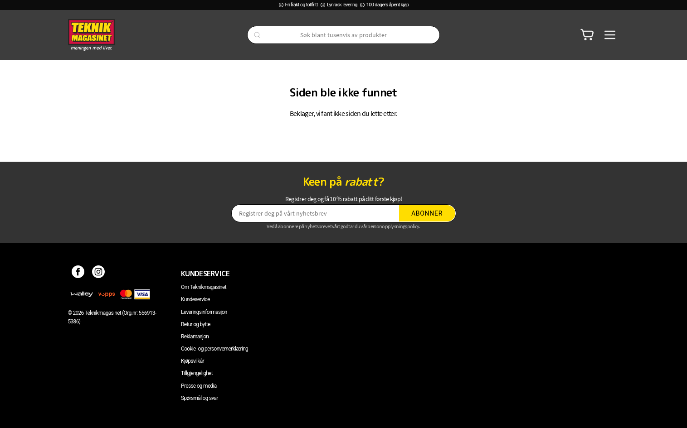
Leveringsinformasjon (204, 312)
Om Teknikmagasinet (203, 287)
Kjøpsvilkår (192, 361)
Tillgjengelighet (197, 373)
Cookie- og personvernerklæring (214, 349)
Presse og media (199, 386)
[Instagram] (98, 273)
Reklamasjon (195, 336)
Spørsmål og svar (199, 398)
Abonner (427, 213)
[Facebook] (78, 273)
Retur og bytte (195, 324)
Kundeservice (195, 299)
